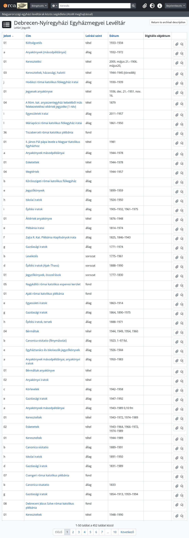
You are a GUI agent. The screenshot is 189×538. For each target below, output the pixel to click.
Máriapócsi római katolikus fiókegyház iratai (54, 123)
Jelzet (7, 36)
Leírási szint (94, 36)
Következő (127, 532)
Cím (28, 36)
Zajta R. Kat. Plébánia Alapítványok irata (51, 237)
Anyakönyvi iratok (37, 380)
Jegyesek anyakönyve (39, 91)
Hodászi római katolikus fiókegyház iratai (52, 82)
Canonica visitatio (37, 447)
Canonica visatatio (37, 485)
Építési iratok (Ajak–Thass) (42, 265)
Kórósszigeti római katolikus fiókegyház (51, 181)
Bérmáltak (32, 331)
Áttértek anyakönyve (39, 218)
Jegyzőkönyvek (35, 190)
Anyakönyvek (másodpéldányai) (46, 52)
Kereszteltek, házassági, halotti (45, 73)
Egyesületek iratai (37, 114)
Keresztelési (33, 61)
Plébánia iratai (35, 228)
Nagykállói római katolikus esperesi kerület (53, 284)
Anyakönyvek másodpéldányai (45, 153)
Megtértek (32, 172)
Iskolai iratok (34, 200)
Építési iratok (34, 209)
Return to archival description (168, 22)
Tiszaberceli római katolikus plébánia (49, 132)
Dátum (114, 36)
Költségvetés (34, 43)
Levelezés (32, 256)
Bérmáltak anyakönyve (40, 370)
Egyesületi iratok (36, 303)
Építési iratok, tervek (39, 322)
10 (114, 532)
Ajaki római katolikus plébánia (45, 294)
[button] (144, 6)
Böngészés (38, 5)
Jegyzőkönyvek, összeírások (43, 275)
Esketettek (32, 162)
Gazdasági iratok (36, 247)
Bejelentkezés (174, 5)
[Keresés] (95, 5)
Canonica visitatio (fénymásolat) (46, 340)
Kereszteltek (34, 417)
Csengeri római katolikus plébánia (47, 475)
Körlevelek (32, 389)
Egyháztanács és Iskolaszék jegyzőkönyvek (53, 350)
